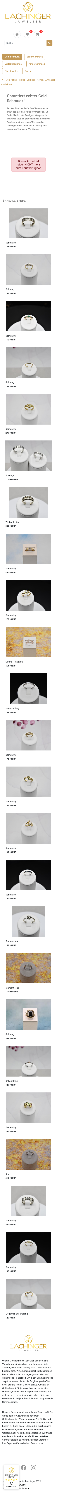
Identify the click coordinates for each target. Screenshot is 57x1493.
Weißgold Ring (12, 522)
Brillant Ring (11, 1081)
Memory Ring (12, 708)
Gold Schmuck (12, 56)
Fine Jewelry (11, 71)
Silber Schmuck (35, 56)
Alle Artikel (11, 79)
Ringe (22, 79)
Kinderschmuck (37, 64)
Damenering (11, 941)
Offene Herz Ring (14, 661)
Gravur (28, 71)
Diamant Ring (12, 987)
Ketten (40, 79)
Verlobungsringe (13, 64)
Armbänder (6, 84)
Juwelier (22, 1484)
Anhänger (50, 79)
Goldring (9, 289)
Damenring (11, 242)
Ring (7, 1174)
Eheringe (9, 475)
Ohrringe (31, 79)
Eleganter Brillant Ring (16, 1313)
